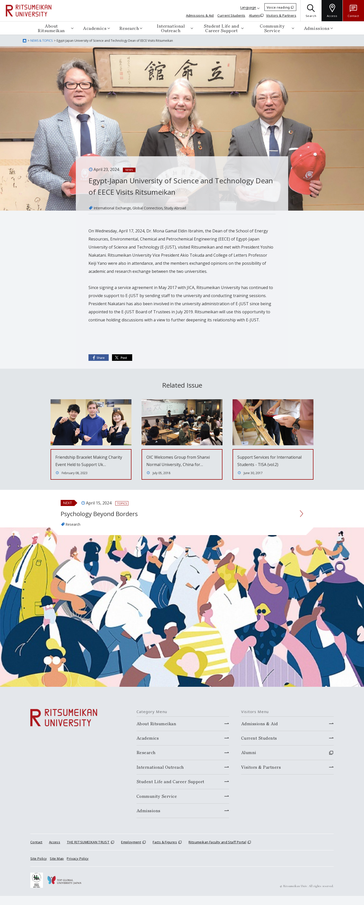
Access (54, 851)
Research (129, 28)
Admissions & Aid (200, 15)
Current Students (231, 15)
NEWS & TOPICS (41, 40)
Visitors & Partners (281, 15)
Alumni (254, 15)
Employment (131, 851)
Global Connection (156, 208)
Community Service (272, 28)
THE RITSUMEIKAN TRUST (88, 851)
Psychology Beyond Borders (107, 521)
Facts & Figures (165, 851)
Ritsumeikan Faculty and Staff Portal (217, 851)
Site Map (57, 867)
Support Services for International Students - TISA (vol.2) (269, 464)
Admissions (317, 28)
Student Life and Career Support (221, 28)
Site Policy (38, 867)
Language (248, 7)
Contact (36, 851)
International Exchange (116, 208)
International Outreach (171, 28)
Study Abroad (188, 208)
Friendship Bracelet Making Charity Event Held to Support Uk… (88, 464)
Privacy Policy (77, 867)
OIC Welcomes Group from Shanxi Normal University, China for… (181, 464)
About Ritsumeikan (51, 28)
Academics (95, 28)
